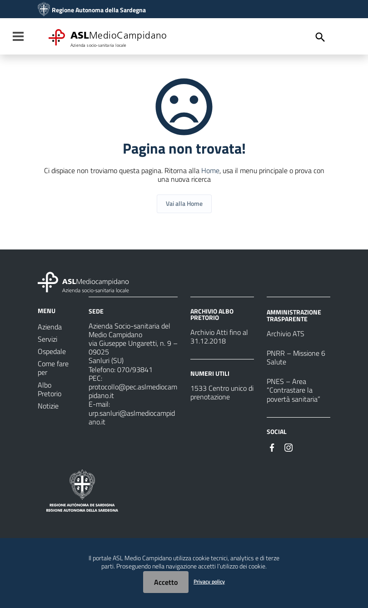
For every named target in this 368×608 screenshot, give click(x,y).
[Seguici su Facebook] (272, 446)
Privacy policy (209, 581)
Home (210, 170)
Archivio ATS (285, 333)
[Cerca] (320, 37)
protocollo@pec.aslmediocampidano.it (133, 391)
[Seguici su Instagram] (288, 446)
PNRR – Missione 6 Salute (296, 357)
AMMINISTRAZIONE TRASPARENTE (294, 315)
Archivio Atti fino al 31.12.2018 (219, 336)
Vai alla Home (184, 203)
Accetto (166, 582)
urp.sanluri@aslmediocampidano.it (132, 417)
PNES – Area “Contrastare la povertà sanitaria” (293, 390)
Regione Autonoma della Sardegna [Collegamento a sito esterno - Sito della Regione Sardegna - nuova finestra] (99, 10)
